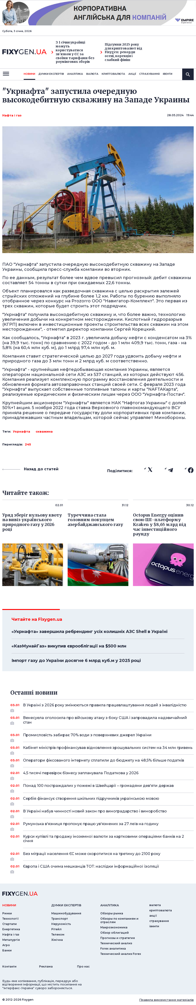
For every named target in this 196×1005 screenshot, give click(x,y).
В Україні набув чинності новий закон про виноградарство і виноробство (102, 813)
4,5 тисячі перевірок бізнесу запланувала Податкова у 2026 (102, 775)
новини (29, 73)
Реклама (46, 966)
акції (132, 73)
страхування (149, 73)
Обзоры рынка (111, 913)
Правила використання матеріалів (166, 1000)
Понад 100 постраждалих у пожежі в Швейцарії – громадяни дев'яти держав (102, 787)
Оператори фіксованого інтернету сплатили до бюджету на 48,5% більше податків (103, 762)
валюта (92, 73)
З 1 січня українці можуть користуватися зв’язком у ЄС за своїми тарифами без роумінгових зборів (72, 52)
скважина (44, 431)
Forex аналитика (113, 948)
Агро (6, 945)
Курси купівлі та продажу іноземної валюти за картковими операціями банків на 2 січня (103, 838)
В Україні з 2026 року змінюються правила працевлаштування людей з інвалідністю (105, 707)
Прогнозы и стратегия (117, 938)
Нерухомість (61, 924)
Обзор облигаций (114, 932)
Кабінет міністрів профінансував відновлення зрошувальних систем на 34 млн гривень (108, 749)
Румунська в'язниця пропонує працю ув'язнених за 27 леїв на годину (102, 825)
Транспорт (59, 918)
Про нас (83, 966)
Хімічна (57, 939)
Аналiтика (75, 73)
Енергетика (11, 929)
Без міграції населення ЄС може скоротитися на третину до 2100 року (102, 855)
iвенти (167, 73)
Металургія (11, 939)
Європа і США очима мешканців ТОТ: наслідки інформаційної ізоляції (102, 868)
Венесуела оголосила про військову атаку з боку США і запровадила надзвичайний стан (105, 720)
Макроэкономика (113, 927)
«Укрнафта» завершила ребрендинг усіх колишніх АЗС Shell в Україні (89, 631)
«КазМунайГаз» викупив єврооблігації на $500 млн (69, 646)
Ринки (7, 913)
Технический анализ (116, 943)
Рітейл (56, 929)
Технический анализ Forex (120, 954)
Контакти (9, 966)
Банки (7, 950)
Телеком (57, 934)
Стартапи (9, 924)
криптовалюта (113, 73)
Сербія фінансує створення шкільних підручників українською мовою (102, 800)
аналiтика (109, 905)
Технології (10, 918)
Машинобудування (66, 913)
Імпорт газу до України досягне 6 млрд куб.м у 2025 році (76, 660)
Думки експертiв (51, 73)
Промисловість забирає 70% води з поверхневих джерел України (102, 737)
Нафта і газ (11, 115)
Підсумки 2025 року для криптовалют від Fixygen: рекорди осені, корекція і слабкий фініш (121, 52)
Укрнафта (21, 431)
